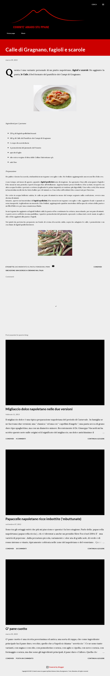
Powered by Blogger (55, 667)
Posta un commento (24, 658)
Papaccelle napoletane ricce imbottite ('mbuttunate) (43, 519)
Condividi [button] (98, 267)
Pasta (32, 267)
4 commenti (21, 439)
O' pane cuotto (16, 629)
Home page (10, 33)
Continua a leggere (96, 439)
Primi (48, 267)
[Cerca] (94, 4)
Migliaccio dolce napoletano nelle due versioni (39, 409)
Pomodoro (40, 267)
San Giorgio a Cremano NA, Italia (29, 270)
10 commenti (21, 548)
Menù (22, 33)
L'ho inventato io (22, 267)
